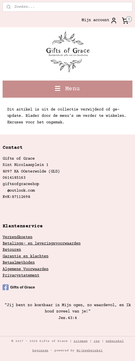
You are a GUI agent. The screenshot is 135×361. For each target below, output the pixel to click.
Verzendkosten (17, 237)
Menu (67, 89)
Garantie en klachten (25, 256)
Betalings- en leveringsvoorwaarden (42, 243)
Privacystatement (21, 275)
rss (97, 341)
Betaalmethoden (19, 262)
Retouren (12, 250)
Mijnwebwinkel (90, 350)
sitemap (81, 341)
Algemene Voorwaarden (25, 269)
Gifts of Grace (19, 287)
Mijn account (99, 20)
